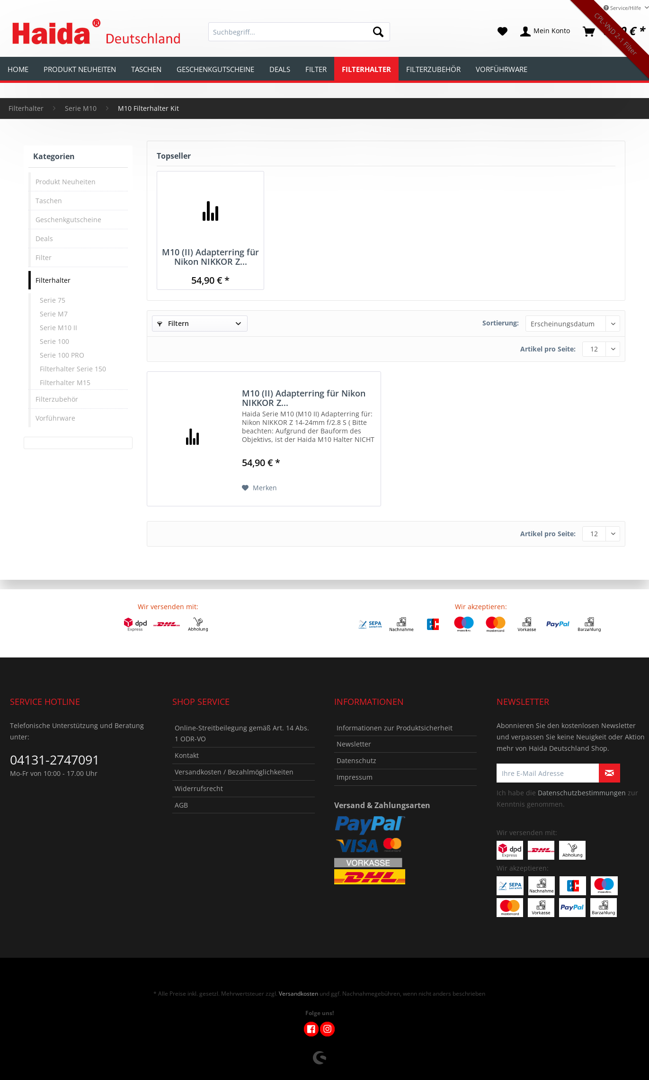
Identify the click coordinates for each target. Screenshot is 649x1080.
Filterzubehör (57, 399)
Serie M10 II (58, 327)
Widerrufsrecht (199, 788)
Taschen (49, 200)
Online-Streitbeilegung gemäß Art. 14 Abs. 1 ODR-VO (242, 733)
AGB (181, 805)
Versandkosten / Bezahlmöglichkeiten (234, 771)
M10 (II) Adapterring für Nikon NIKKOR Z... (210, 256)
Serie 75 (52, 300)
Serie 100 (54, 341)
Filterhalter (53, 280)
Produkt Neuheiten (66, 181)
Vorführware (55, 418)
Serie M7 (54, 313)
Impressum (355, 777)
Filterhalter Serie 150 (73, 368)
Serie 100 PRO (62, 355)
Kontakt (187, 755)
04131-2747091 (54, 759)
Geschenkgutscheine (68, 219)
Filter (44, 257)
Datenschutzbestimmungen (582, 792)
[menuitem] (299, 36)
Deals (44, 238)
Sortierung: (500, 322)
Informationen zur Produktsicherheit (395, 727)
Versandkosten (298, 994)
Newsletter (354, 743)
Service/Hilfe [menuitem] (623, 7)
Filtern (173, 323)
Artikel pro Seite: (548, 348)
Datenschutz (356, 760)
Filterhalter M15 (65, 382)
